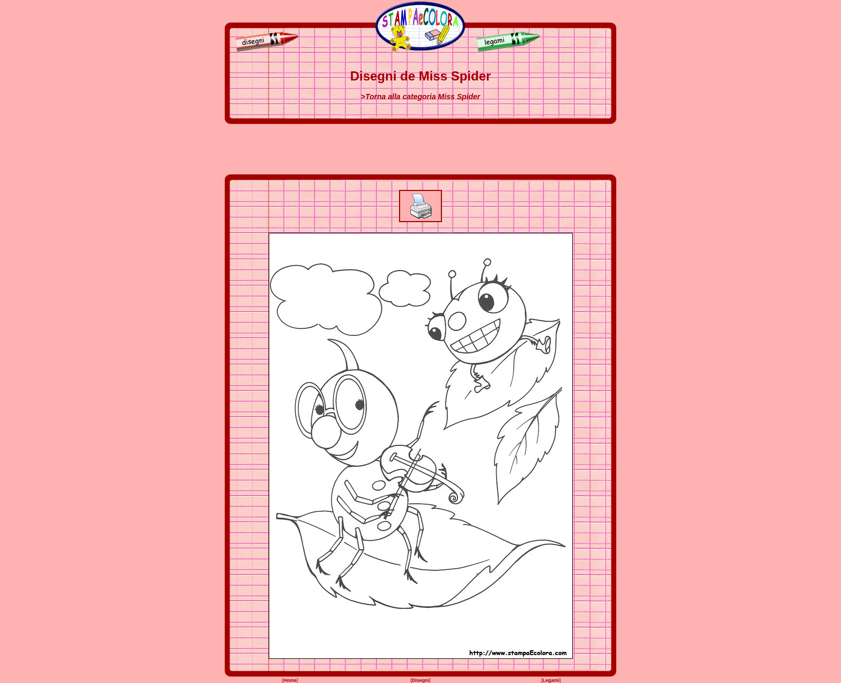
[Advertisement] (420, 149)
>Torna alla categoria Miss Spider (420, 96)
